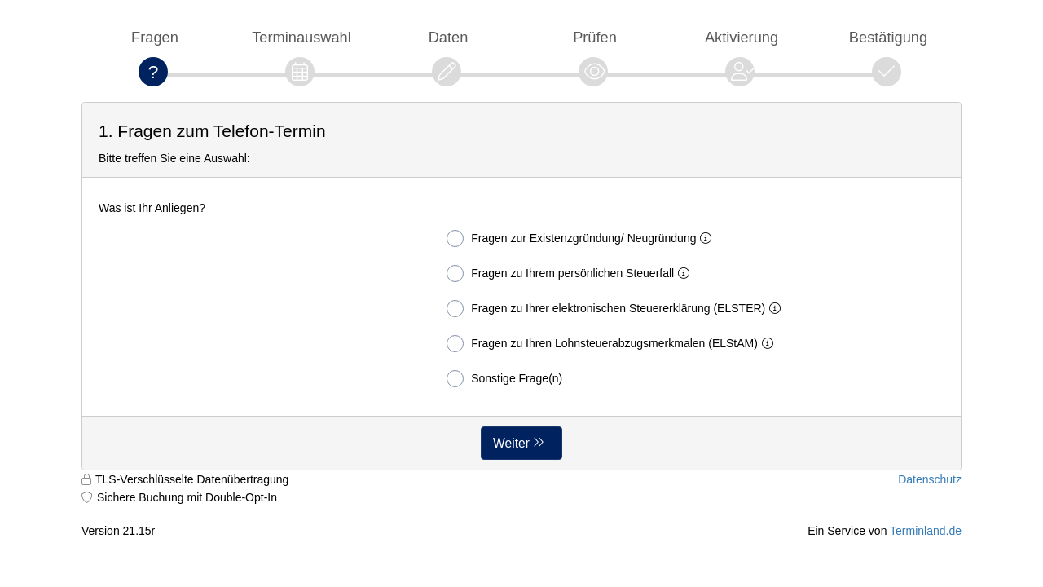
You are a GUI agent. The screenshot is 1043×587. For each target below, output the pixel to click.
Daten (449, 37)
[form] (521, 286)
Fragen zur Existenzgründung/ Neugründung (582, 238)
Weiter (511, 443)
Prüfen (595, 37)
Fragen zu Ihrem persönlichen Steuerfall (571, 273)
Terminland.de (926, 530)
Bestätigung (888, 37)
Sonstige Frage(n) (504, 378)
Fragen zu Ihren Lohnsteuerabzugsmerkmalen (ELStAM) (613, 343)
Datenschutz (930, 479)
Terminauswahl (301, 37)
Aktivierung (741, 37)
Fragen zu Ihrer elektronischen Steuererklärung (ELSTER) (617, 308)
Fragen (154, 37)
